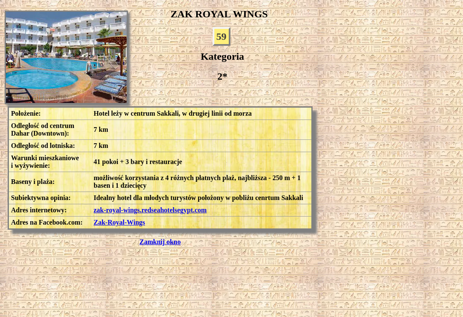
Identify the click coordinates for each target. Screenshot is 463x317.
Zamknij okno (159, 241)
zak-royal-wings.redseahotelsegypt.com (150, 210)
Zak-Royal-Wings (119, 222)
